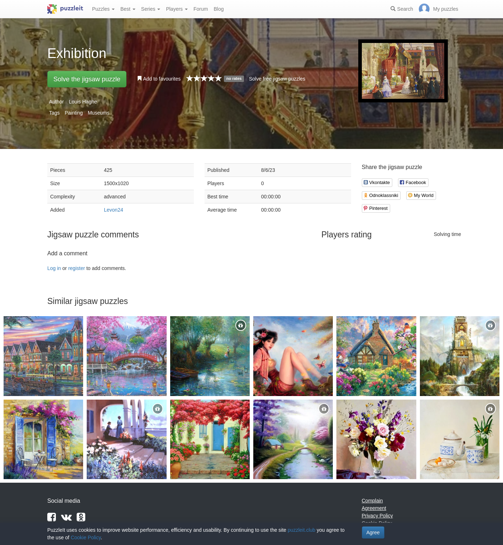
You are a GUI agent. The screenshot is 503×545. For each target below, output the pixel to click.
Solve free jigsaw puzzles (277, 79)
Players (177, 9)
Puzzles (103, 9)
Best (127, 9)
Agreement (374, 508)
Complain (372, 500)
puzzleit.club (301, 530)
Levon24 (113, 210)
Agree (373, 532)
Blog (219, 9)
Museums (99, 113)
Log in (54, 268)
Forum (200, 9)
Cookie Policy (86, 537)
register (76, 268)
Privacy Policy (377, 516)
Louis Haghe (83, 102)
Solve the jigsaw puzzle (86, 79)
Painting (73, 113)
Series (151, 9)
